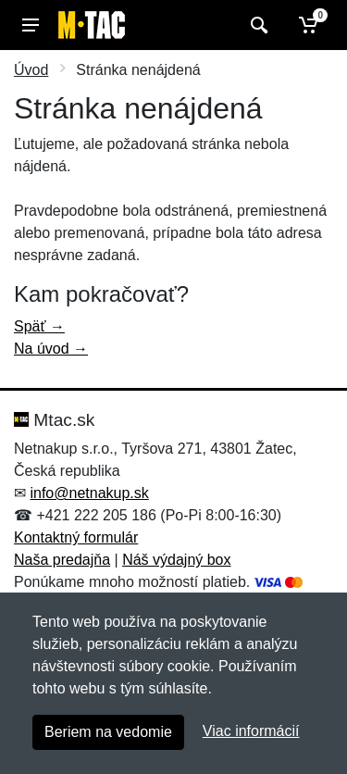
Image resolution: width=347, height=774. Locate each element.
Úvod (31, 70)
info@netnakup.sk (89, 493)
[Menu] (30, 25)
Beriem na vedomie (108, 732)
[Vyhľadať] (256, 25)
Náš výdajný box (176, 560)
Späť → (39, 326)
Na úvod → (51, 348)
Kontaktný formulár (76, 537)
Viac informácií (251, 731)
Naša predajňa (62, 560)
